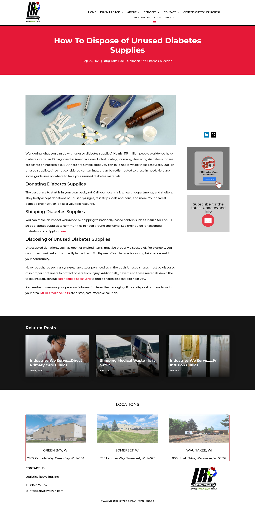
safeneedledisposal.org (74, 279)
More (168, 17)
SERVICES (150, 12)
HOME (92, 12)
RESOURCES (142, 17)
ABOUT (132, 12)
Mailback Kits (136, 61)
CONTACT (170, 12)
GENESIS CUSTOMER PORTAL (202, 12)
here (62, 231)
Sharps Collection (159, 61)
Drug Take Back (114, 61)
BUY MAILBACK (110, 12)
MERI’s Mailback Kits (55, 293)
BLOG (157, 17)
